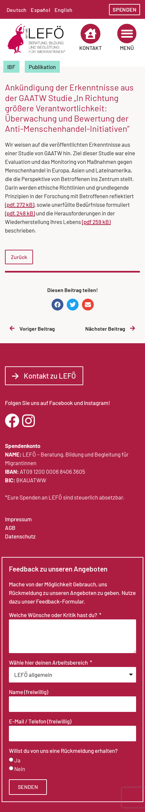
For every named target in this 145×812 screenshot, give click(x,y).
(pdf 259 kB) (96, 221)
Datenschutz (20, 536)
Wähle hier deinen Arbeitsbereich (49, 663)
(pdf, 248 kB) (20, 213)
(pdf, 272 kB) (19, 204)
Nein (19, 768)
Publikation (42, 66)
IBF (11, 66)
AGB (10, 527)
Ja (17, 760)
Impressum (18, 519)
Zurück (19, 257)
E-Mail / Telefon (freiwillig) (40, 721)
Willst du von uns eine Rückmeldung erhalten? (63, 751)
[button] (127, 33)
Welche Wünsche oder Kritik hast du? (53, 615)
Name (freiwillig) (28, 692)
